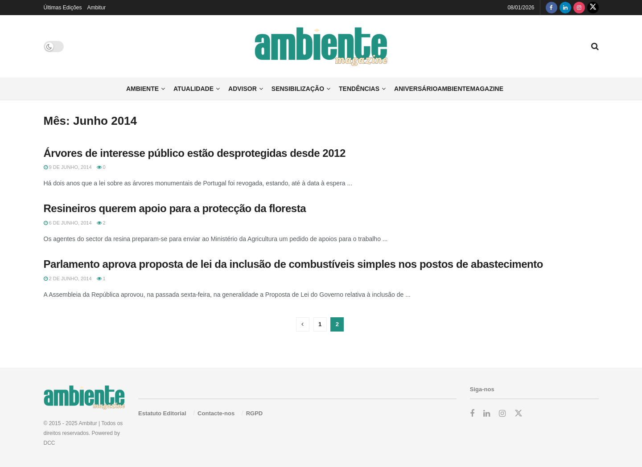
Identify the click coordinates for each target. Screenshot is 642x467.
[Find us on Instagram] (579, 7)
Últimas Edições (63, 7)
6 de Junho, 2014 (68, 222)
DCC (49, 443)
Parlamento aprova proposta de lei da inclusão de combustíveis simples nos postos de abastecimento (293, 264)
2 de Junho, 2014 (68, 278)
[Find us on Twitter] (593, 7)
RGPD (254, 413)
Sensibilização (298, 88)
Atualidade (193, 88)
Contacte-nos (216, 413)
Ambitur (96, 7)
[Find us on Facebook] (551, 7)
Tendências (359, 88)
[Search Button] (595, 46)
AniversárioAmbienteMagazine (448, 88)
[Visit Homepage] (321, 46)
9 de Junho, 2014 (68, 167)
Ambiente (142, 88)
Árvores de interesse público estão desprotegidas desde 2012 (195, 153)
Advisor (242, 88)
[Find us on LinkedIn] (565, 7)
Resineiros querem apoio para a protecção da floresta (175, 208)
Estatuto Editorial (162, 413)
